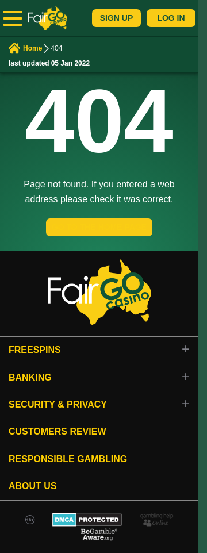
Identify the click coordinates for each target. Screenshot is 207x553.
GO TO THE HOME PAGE (99, 227)
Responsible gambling (68, 459)
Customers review (57, 431)
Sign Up (116, 17)
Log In (171, 17)
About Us (33, 486)
